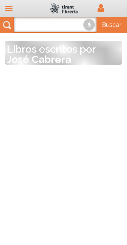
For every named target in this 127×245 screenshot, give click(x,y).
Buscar (112, 24)
